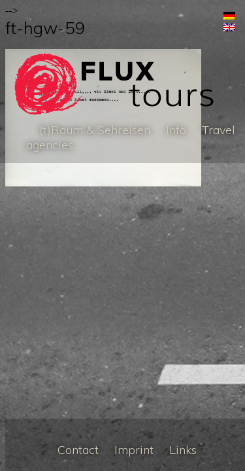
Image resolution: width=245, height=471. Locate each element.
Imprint (134, 449)
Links (183, 449)
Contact (78, 449)
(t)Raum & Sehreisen (94, 129)
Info (176, 129)
